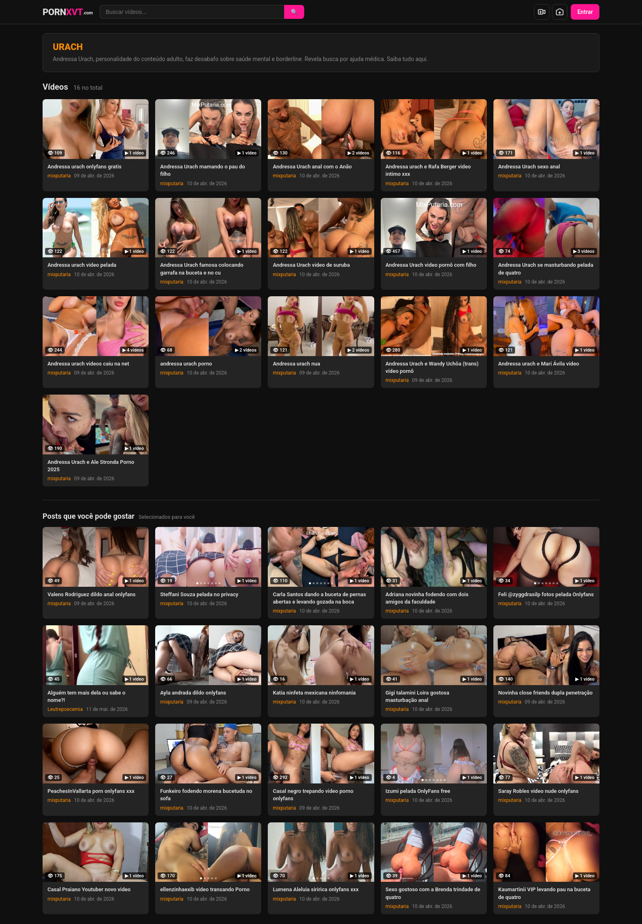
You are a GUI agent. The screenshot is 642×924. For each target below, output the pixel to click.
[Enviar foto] (559, 12)
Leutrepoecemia (65, 709)
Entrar (585, 12)
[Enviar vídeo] (541, 12)
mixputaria (59, 176)
